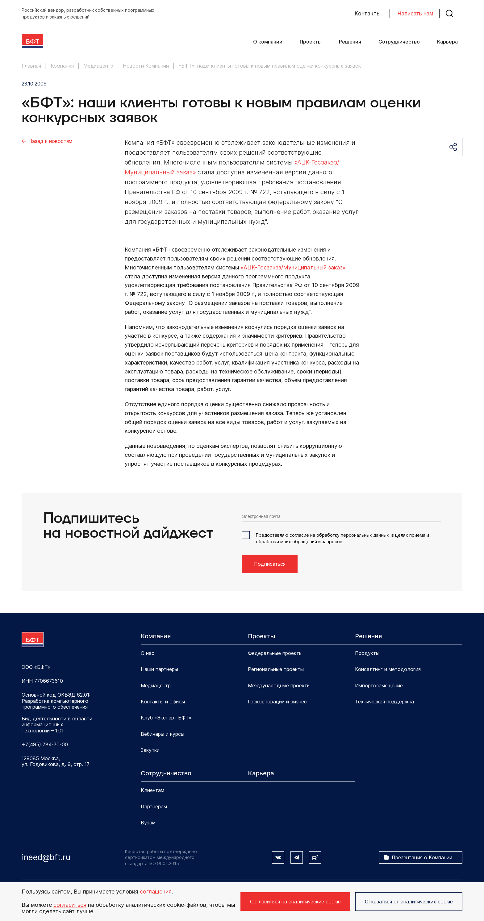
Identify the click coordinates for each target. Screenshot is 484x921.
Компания (156, 636)
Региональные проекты (276, 669)
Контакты (368, 13)
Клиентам (152, 790)
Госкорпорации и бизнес (277, 701)
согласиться (69, 905)
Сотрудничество (399, 42)
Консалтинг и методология (388, 669)
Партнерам (154, 806)
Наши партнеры (159, 669)
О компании (267, 42)
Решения (350, 42)
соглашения (156, 891)
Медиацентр (156, 685)
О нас (147, 653)
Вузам (148, 822)
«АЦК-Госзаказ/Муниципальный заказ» (293, 267)
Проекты (311, 42)
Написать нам (415, 13)
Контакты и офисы (163, 701)
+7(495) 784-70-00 (45, 745)
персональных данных (365, 535)
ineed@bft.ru (46, 857)
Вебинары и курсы (162, 734)
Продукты (367, 653)
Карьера (447, 42)
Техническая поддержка (384, 701)
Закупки (150, 750)
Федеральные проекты (275, 653)
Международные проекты (279, 685)
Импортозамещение (379, 685)
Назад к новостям (50, 141)
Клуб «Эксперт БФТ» (166, 718)
